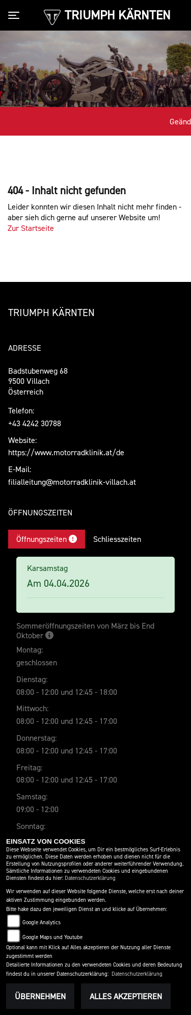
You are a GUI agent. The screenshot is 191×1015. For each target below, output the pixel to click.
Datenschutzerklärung (90, 878)
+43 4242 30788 (34, 423)
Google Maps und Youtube (52, 937)
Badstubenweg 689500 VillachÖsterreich (38, 381)
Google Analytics (41, 922)
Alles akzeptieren (126, 996)
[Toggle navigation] (15, 15)
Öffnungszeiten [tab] (46, 539)
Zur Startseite (31, 228)
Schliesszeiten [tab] (117, 539)
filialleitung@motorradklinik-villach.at (72, 482)
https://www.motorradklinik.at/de (66, 452)
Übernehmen (40, 996)
